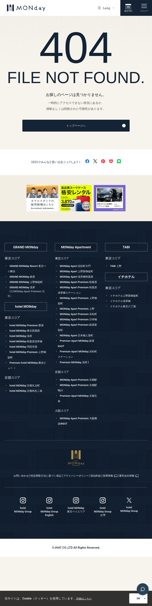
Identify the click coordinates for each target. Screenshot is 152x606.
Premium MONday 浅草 (76, 401)
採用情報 (61, 525)
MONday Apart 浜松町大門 (77, 267)
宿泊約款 (130, 520)
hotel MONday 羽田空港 (25, 364)
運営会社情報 (88, 525)
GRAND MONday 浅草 (27, 298)
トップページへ (85, 126)
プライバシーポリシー (101, 520)
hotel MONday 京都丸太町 (27, 402)
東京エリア (62, 259)
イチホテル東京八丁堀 (125, 307)
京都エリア (62, 411)
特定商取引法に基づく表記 (60, 520)
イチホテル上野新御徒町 (126, 297)
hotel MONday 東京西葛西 (27, 342)
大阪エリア (62, 455)
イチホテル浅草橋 (122, 302)
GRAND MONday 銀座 (24, 278)
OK (128, 598)
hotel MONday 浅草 (22, 348)
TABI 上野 (116, 267)
